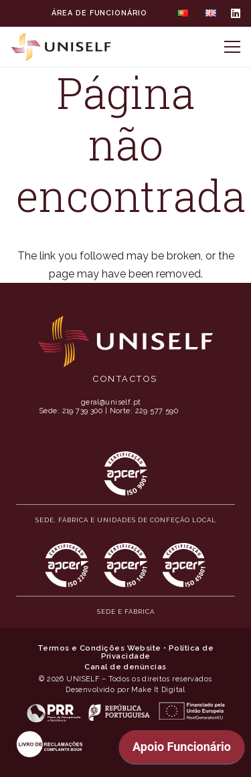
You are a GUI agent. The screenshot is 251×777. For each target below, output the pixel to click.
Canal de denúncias (125, 666)
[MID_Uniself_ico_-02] (61, 47)
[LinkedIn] (235, 13)
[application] (181, 750)
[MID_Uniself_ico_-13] (184, 565)
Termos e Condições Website (99, 648)
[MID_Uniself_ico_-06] (125, 712)
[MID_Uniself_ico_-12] (126, 565)
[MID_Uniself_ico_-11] (67, 565)
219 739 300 (82, 411)
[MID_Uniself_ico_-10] (126, 473)
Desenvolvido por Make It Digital (125, 689)
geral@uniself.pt (111, 402)
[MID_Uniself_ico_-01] (125, 341)
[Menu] (232, 47)
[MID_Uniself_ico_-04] (49, 744)
